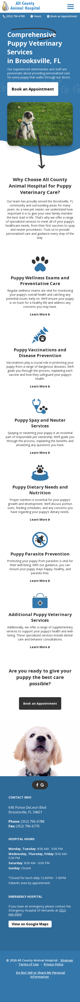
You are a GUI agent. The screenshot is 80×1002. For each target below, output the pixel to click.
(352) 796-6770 (24, 826)
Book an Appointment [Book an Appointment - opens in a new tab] (33, 89)
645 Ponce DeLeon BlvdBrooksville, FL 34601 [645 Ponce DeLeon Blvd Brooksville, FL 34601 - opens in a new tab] (27, 809)
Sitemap (66, 960)
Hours (36, 16)
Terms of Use (29, 964)
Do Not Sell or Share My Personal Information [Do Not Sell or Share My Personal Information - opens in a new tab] (40, 975)
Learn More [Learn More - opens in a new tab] (38, 314)
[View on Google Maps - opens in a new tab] (30, 924)
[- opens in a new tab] (37, 785)
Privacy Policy (54, 964)
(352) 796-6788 (14, 16)
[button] (70, 6)
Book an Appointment (62, 16)
